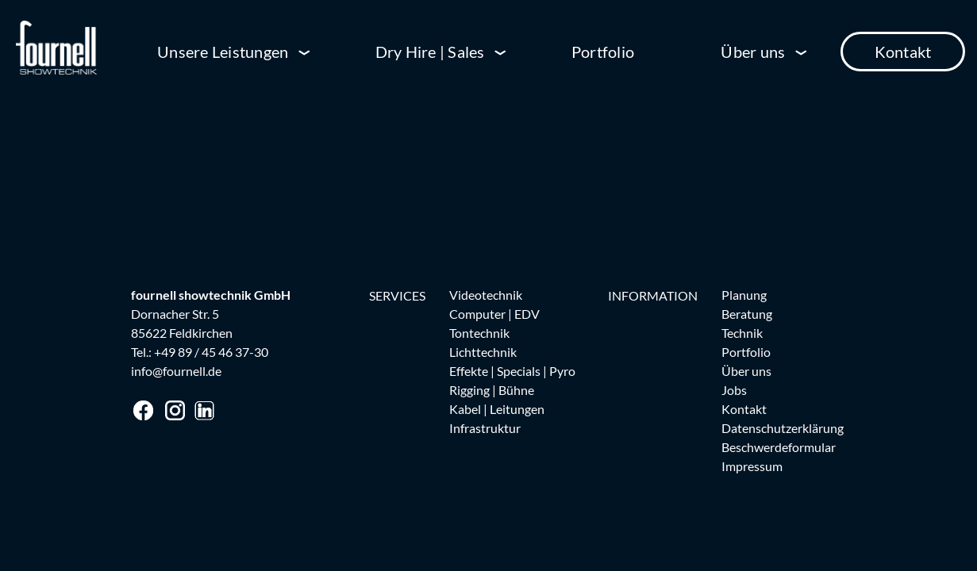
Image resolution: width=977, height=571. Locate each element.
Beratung (746, 313)
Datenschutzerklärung (782, 427)
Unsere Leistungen (222, 51)
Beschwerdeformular (778, 446)
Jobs (734, 389)
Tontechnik (479, 332)
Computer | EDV (494, 313)
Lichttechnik (483, 351)
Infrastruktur (485, 427)
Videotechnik (485, 294)
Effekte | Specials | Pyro (512, 370)
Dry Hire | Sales (430, 51)
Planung (744, 294)
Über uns (753, 51)
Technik (742, 332)
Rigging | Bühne (491, 389)
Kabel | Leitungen (496, 408)
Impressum (752, 465)
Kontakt (903, 51)
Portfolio (602, 51)
